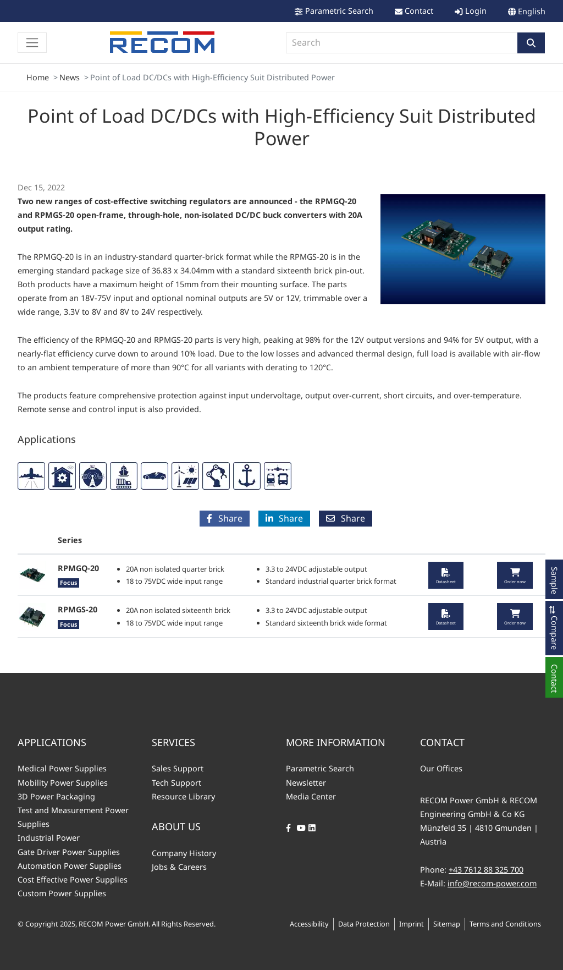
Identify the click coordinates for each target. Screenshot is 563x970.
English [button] (531, 11)
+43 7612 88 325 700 (486, 869)
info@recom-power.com (492, 883)
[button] (531, 42)
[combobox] (402, 42)
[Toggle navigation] (32, 42)
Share (224, 518)
